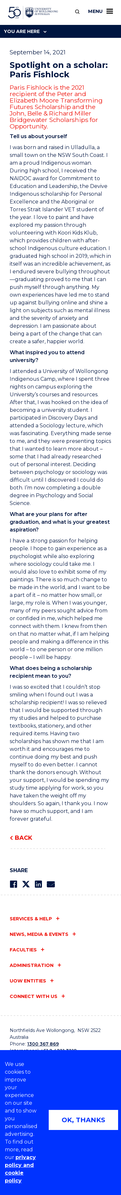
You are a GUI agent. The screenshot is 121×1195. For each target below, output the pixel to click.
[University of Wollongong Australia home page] (33, 13)
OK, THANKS (83, 1120)
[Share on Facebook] (13, 884)
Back (23, 837)
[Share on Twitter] (26, 884)
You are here (25, 31)
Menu (100, 11)
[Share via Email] (50, 884)
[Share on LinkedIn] (38, 884)
